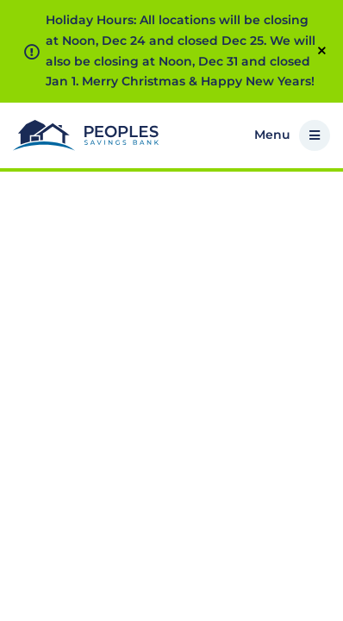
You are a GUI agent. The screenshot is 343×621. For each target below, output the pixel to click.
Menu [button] (292, 135)
